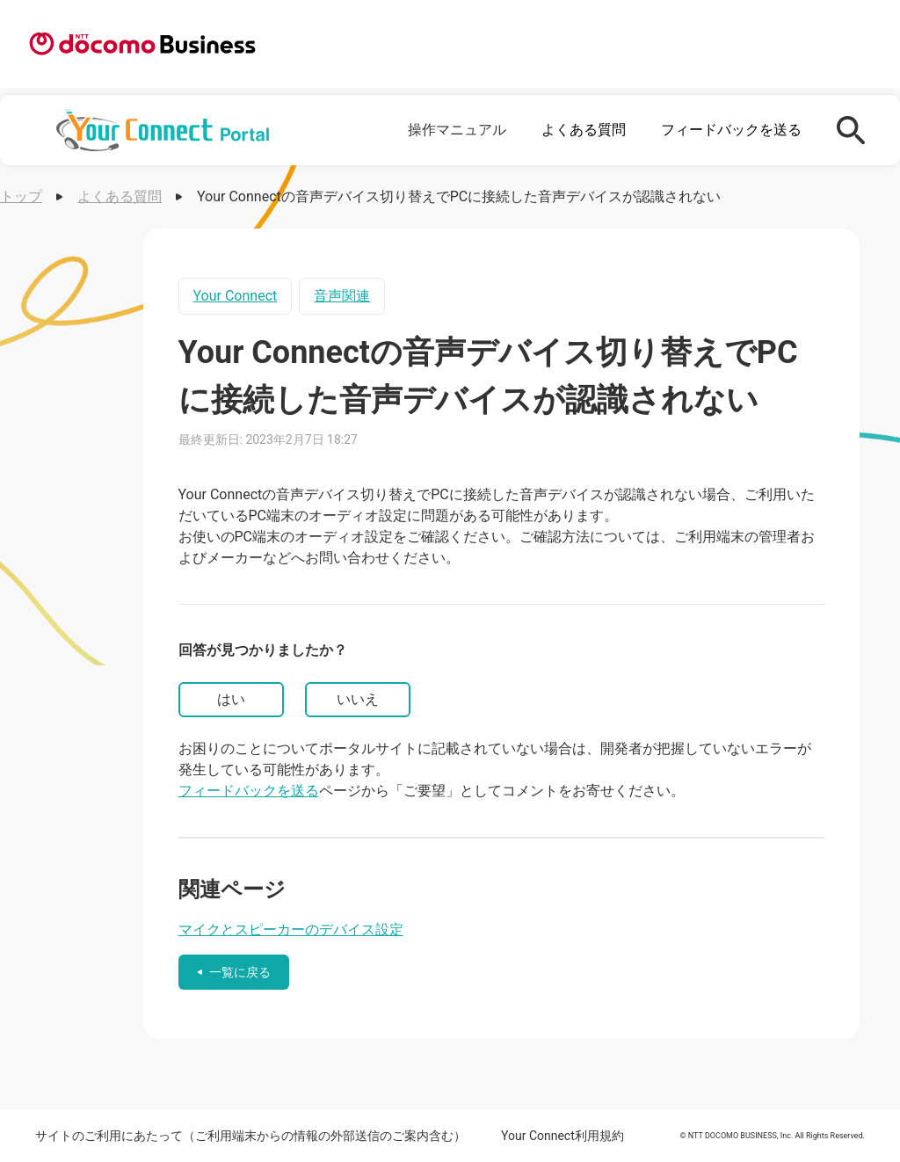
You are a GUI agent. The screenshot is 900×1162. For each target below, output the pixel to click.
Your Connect (235, 295)
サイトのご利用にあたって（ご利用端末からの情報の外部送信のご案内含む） (250, 1136)
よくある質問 (583, 129)
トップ (21, 196)
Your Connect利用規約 (562, 1136)
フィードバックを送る (731, 129)
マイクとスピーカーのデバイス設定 (290, 929)
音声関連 (342, 295)
